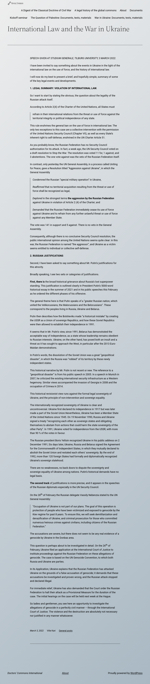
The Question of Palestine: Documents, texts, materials (61, 17)
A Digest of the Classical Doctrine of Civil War (46, 10)
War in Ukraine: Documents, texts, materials (119, 17)
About (123, 10)
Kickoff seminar (18, 17)
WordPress (136, 673)
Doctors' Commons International (24, 673)
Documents (136, 10)
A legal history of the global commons (95, 10)
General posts (65, 630)
